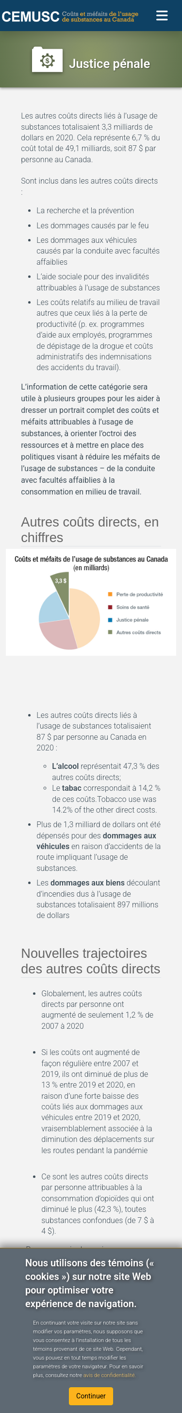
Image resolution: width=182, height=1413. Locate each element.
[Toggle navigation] (162, 16)
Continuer (91, 1396)
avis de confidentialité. (109, 1375)
